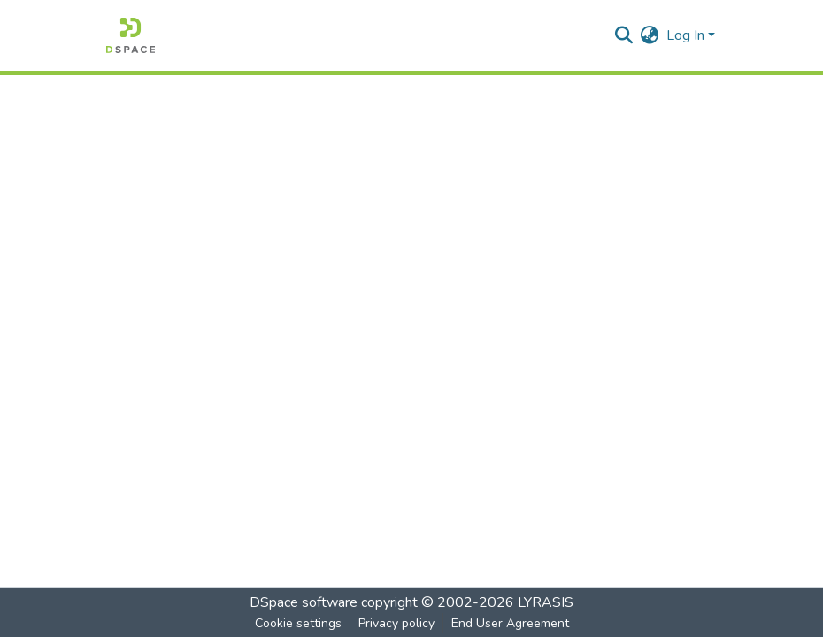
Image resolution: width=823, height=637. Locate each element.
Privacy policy (396, 623)
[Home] (130, 35)
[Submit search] (624, 35)
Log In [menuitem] (685, 35)
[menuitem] (650, 35)
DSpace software (304, 602)
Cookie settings (298, 623)
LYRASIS (545, 602)
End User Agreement (510, 623)
